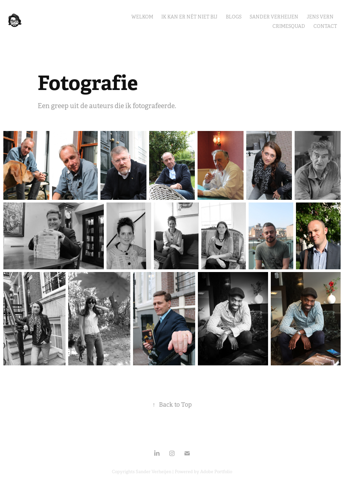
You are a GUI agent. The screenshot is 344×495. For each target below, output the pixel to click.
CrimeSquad (288, 26)
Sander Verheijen (274, 17)
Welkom (142, 17)
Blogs (234, 17)
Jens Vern (320, 17)
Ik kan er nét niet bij (189, 17)
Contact (325, 26)
